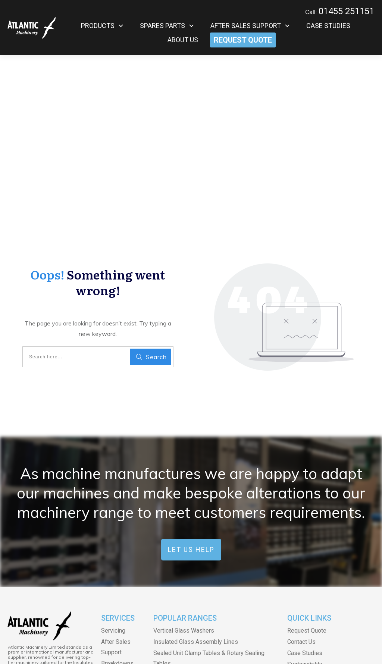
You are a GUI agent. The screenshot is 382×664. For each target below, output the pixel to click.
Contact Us (301, 499)
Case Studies (304, 510)
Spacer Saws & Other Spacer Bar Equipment (210, 531)
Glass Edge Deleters (180, 621)
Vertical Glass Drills (179, 588)
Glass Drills (168, 576)
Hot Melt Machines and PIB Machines (202, 543)
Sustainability (304, 521)
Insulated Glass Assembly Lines (195, 499)
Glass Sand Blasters (179, 599)
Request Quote (306, 487)
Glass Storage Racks (180, 610)
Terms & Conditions (163, 644)
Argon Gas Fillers (175, 554)
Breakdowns (117, 520)
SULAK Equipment (177, 565)
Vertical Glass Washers (183, 487)
